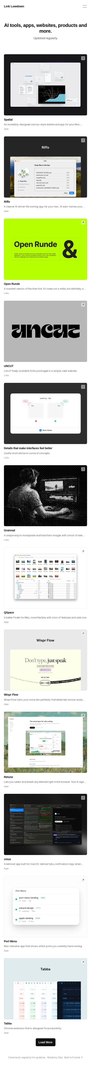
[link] (83, 58)
